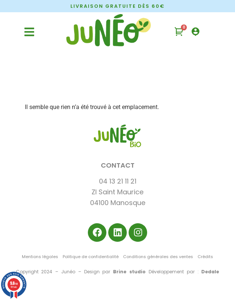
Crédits (205, 257)
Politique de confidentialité (91, 257)
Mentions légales (40, 257)
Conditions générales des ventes (158, 257)
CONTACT (118, 165)
